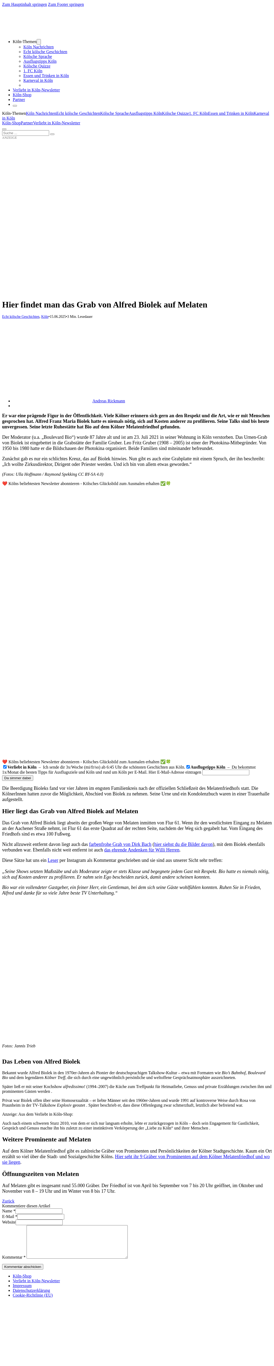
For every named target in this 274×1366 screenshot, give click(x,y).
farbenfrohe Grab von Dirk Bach (120, 844)
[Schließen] (15, 106)
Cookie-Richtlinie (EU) (33, 1301)
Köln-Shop (11, 123)
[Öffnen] (4, 129)
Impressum (22, 1292)
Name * (8, 1211)
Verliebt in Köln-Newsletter (36, 90)
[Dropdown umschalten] (39, 42)
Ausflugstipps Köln (40, 61)
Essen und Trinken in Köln (46, 75)
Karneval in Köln (38, 80)
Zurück (8, 1201)
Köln (44, 317)
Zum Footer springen (66, 4)
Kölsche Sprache (37, 56)
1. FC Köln (32, 71)
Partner (19, 99)
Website (9, 1222)
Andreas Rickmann (108, 401)
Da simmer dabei (17, 778)
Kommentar (13, 1263)
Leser (53, 860)
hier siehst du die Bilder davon (183, 844)
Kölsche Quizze (36, 66)
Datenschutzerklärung (31, 1297)
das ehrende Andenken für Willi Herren (141, 850)
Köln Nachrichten (38, 47)
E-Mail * (9, 1216)
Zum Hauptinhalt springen (24, 4)
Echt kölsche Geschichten (45, 51)
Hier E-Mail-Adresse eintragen (175, 772)
